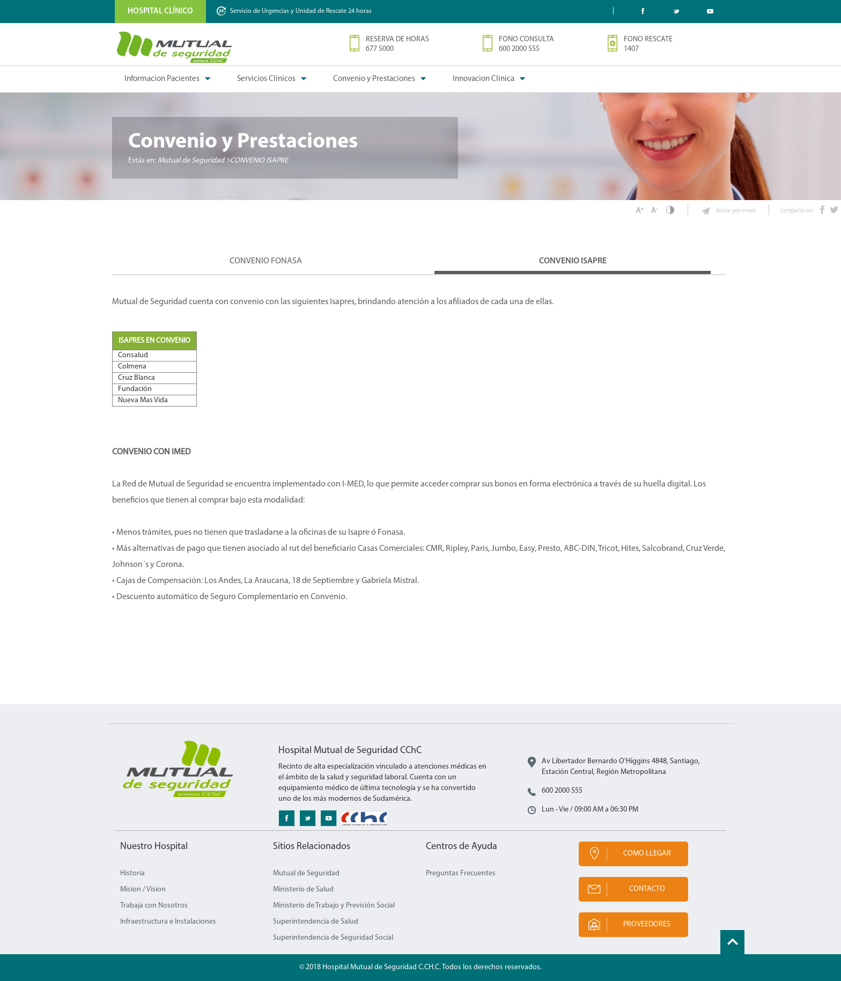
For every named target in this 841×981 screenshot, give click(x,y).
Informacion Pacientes (162, 79)
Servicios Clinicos (266, 79)
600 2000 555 (519, 49)
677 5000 (380, 49)
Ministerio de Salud (303, 890)
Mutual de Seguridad (306, 873)
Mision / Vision (143, 890)
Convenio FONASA (266, 261)
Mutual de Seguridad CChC (175, 47)
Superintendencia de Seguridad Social (333, 938)
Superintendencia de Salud (315, 922)
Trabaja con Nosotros (154, 906)
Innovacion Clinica (483, 79)
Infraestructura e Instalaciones (168, 922)
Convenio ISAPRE (573, 261)
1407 (631, 49)
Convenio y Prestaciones (374, 79)
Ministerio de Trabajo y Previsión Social (334, 906)
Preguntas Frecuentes (461, 873)
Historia (132, 873)
